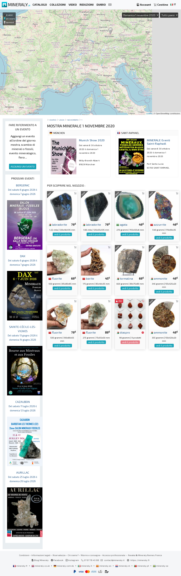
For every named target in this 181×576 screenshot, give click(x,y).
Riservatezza (59, 555)
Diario (52, 120)
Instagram (72, 560)
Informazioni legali (40, 555)
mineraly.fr (20, 566)
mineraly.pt (142, 566)
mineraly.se (160, 566)
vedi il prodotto (62, 234)
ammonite (158, 278)
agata (121, 224)
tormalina (124, 278)
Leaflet (149, 113)
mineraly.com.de (64, 566)
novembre (72, 120)
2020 (61, 120)
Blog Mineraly (40, 560)
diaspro (123, 332)
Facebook (57, 560)
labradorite (57, 224)
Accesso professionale (114, 555)
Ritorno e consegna (90, 555)
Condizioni (24, 555)
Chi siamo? (73, 555)
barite (88, 278)
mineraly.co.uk (40, 566)
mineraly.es (104, 566)
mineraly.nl (123, 566)
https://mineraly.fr (140, 560)
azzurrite (158, 224)
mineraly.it (85, 566)
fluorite (55, 278)
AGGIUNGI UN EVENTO (23, 166)
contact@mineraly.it (114, 560)
